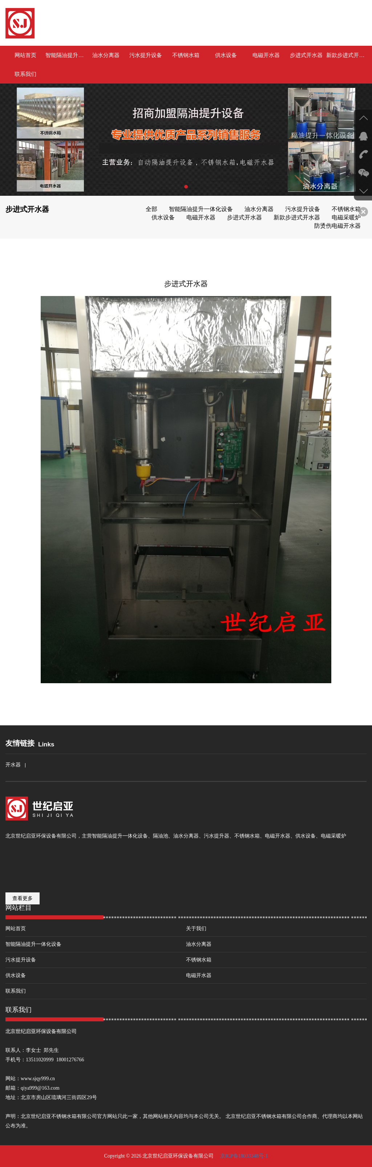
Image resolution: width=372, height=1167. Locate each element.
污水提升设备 (145, 55)
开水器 (13, 764)
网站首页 (25, 55)
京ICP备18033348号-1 (243, 1156)
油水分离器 (106, 55)
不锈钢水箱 (185, 55)
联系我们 (25, 74)
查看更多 (22, 898)
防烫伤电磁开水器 (337, 226)
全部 (151, 209)
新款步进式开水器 (346, 55)
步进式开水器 (306, 55)
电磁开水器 (266, 55)
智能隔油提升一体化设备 (65, 55)
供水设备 (226, 55)
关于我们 (196, 928)
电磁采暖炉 (346, 217)
